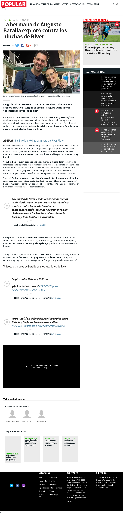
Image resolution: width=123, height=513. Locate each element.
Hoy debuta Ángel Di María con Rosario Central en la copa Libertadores (11, 460)
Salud (96, 4)
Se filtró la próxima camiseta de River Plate (39, 140)
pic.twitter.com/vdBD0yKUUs (48, 325)
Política (45, 4)
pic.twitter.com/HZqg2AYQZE (29, 289)
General (42, 491)
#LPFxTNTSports (48, 286)
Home (41, 478)
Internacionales (55, 488)
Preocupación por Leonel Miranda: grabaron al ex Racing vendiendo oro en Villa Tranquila (109, 117)
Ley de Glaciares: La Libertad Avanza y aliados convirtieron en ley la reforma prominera (108, 83)
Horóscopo (53, 495)
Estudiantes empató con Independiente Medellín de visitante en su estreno (69, 444)
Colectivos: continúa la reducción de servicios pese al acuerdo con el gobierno (108, 99)
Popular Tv (43, 481)
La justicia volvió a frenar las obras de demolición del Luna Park (109, 147)
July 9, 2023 (41, 225)
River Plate (26, 421)
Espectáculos (78, 4)
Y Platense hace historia (15, 454)
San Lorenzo (41, 421)
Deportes (66, 4)
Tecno (90, 4)
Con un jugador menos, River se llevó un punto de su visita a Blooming (50, 443)
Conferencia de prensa (34, 438)
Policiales (55, 4)
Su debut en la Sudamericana (55, 438)
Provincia (35, 4)
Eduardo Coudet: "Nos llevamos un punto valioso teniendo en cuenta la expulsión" (31, 444)
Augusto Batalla (12, 421)
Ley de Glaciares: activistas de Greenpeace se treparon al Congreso (108, 134)
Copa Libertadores (71, 438)
